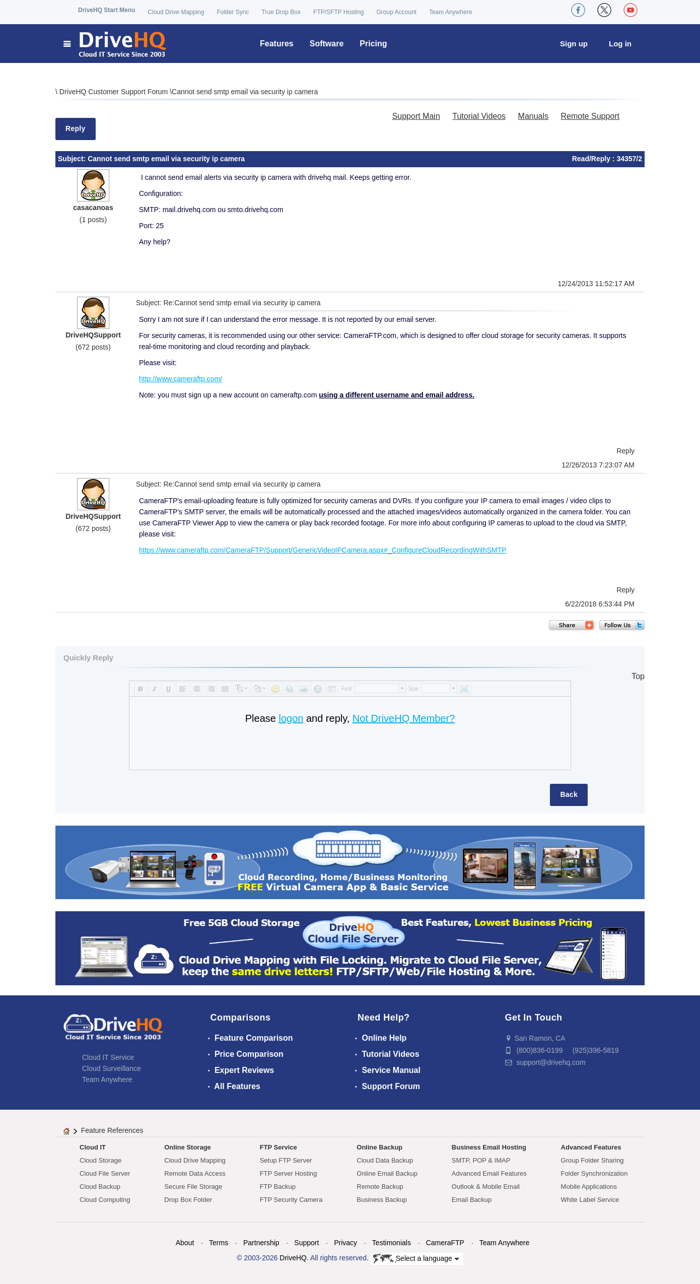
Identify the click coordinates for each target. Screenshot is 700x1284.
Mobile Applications (589, 1186)
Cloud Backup (100, 1186)
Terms (218, 1243)
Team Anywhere (450, 12)
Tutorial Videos (479, 116)
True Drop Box (281, 12)
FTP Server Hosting (288, 1173)
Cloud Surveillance (111, 1068)
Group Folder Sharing (592, 1160)
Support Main (416, 116)
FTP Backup (278, 1186)
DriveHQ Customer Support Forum (114, 92)
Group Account (396, 12)
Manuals (533, 116)
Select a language (416, 1259)
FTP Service (278, 1147)
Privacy (345, 1243)
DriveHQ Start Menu (106, 10)
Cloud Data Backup (385, 1160)
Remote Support (590, 116)
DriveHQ (293, 1258)
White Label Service (590, 1199)
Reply (75, 128)
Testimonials (391, 1243)
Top (638, 676)
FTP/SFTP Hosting (338, 12)
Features (277, 43)
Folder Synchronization (594, 1173)
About (185, 1243)
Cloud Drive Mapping (176, 12)
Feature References (112, 1130)
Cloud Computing (105, 1199)
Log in (620, 43)
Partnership (261, 1243)
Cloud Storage (100, 1160)
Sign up (574, 43)
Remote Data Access (194, 1173)
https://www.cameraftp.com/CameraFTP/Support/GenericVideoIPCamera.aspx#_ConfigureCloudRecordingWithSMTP (323, 550)
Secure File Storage (193, 1186)
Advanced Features (591, 1147)
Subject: (73, 159)
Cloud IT (93, 1147)
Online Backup (379, 1147)
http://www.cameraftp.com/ (180, 379)
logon (290, 718)
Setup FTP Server (286, 1160)
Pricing (373, 43)
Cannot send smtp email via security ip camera (245, 92)
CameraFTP (445, 1243)
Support (306, 1243)
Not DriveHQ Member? (404, 718)
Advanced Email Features (489, 1173)
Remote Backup (380, 1186)
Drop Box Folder (188, 1199)
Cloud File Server (105, 1173)
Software (327, 43)
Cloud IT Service (108, 1057)
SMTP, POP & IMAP (481, 1160)
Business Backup (382, 1199)
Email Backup (472, 1199)
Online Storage (187, 1147)
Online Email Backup (387, 1173)
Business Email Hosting (489, 1147)
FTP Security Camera (291, 1199)
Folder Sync (233, 12)
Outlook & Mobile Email (486, 1186)
